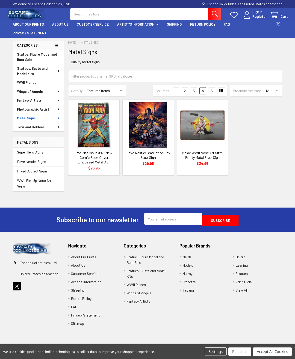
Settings (216, 351)
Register (254, 19)
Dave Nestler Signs (31, 165)
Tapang (188, 292)
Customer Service (93, 28)
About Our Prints (28, 28)
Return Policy (202, 28)
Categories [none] (27, 49)
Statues (242, 276)
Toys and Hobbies (38, 131)
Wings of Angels (38, 96)
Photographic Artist (38, 113)
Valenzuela (244, 284)
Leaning (242, 267)
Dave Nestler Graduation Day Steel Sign (148, 159)
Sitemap (77, 326)
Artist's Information (138, 28)
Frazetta (189, 284)
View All (242, 292)
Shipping (174, 28)
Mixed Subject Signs (32, 175)
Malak (186, 259)
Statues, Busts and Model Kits (38, 75)
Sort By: (77, 95)
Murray (187, 276)
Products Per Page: (248, 95)
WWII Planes (26, 86)
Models (187, 267)
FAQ (227, 28)
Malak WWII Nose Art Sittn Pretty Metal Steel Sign (202, 159)
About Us (60, 28)
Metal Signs (38, 122)
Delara (240, 259)
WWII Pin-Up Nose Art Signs (34, 187)
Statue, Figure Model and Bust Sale (37, 61)
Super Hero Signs (30, 156)
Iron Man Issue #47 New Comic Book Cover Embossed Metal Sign (94, 161)
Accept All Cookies (272, 351)
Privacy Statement (30, 37)
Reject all (240, 351)
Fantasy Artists (38, 104)
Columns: (163, 95)
